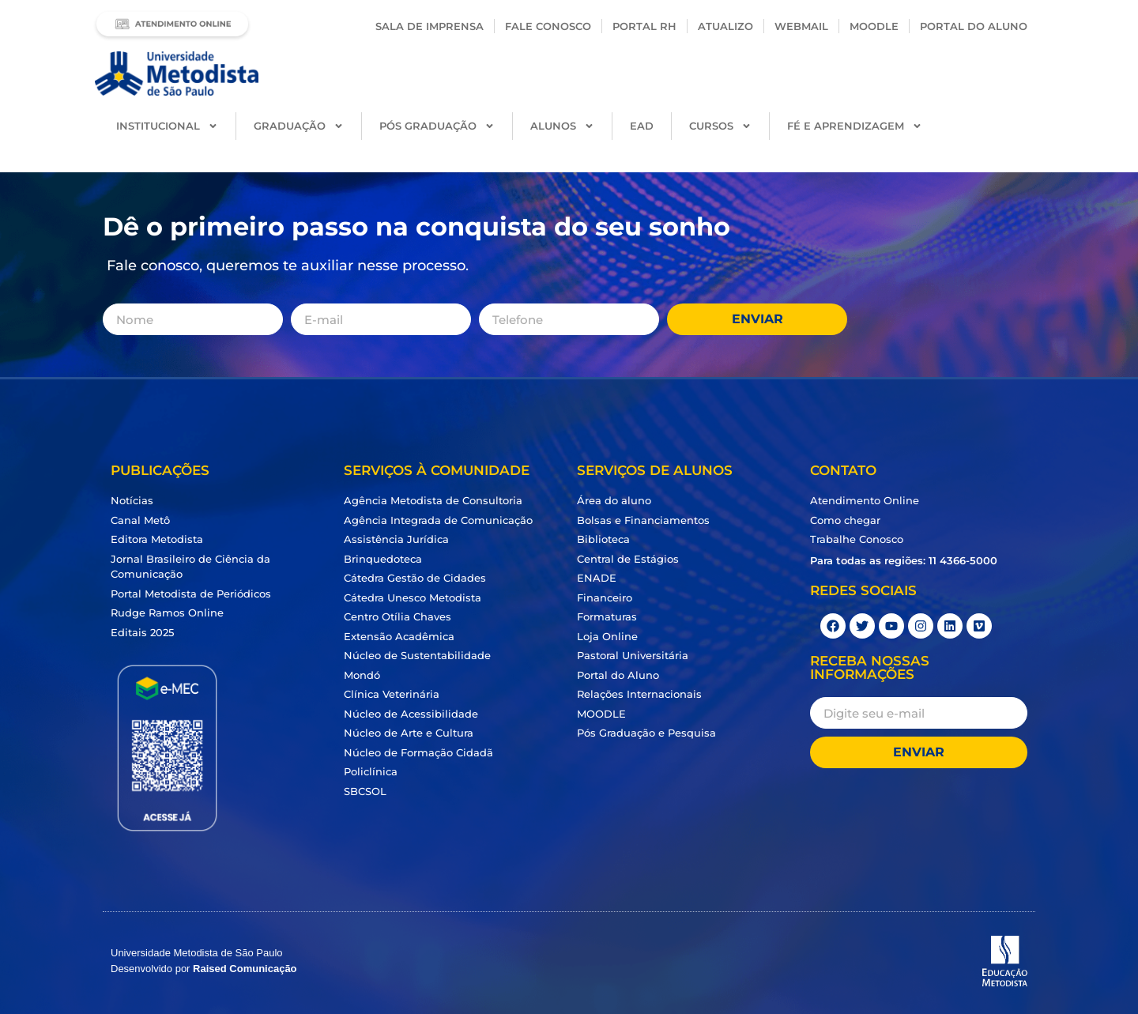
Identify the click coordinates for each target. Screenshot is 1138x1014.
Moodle (874, 26)
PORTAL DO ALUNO (973, 26)
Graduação (299, 126)
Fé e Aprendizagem (854, 126)
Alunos (562, 126)
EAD (642, 125)
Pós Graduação (437, 126)
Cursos (720, 126)
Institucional (167, 126)
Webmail (801, 26)
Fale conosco (548, 26)
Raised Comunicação (245, 968)
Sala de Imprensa (429, 26)
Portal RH (644, 26)
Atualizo (725, 26)
